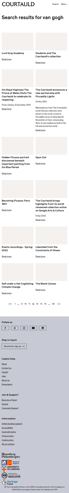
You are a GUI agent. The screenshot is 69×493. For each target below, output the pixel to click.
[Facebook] (5, 328)
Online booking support (12, 423)
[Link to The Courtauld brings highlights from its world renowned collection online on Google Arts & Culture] (51, 189)
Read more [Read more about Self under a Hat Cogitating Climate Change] (7, 293)
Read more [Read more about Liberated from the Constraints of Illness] (40, 256)
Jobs (4, 376)
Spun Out (41, 157)
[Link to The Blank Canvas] (51, 272)
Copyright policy (9, 432)
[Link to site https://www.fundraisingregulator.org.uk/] (12, 476)
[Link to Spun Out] (51, 146)
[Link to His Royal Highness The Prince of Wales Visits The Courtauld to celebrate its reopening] (17, 78)
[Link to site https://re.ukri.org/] (12, 462)
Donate (5, 404)
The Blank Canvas (46, 283)
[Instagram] (24, 328)
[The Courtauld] (18, 4)
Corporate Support (10, 408)
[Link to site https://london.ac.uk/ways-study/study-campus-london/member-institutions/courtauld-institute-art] (12, 469)
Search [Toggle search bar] (55, 4)
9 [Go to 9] (21, 304)
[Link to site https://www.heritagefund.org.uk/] (11, 482)
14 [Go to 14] (41, 304)
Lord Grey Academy (13, 53)
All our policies (8, 444)
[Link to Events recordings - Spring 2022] (17, 235)
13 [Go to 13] (37, 304)
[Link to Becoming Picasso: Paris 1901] (17, 189)
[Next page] (58, 304)
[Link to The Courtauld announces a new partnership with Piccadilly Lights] (51, 78)
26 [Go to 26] (53, 304)
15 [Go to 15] (45, 304)
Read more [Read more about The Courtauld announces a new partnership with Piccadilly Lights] (40, 130)
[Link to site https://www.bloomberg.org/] (12, 456)
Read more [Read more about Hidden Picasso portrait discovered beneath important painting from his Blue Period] (7, 173)
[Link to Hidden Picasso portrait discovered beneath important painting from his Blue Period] (17, 146)
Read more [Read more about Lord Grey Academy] (7, 59)
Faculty (5, 372)
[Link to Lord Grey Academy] (17, 41)
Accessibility (7, 428)
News (4, 364)
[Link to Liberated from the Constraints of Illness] (51, 235)
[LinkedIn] (42, 328)
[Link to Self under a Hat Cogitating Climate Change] (17, 272)
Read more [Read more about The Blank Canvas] (40, 290)
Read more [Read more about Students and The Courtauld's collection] (40, 62)
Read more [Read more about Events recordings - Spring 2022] (7, 256)
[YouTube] (33, 328)
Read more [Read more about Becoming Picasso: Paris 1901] (7, 210)
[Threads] (14, 328)
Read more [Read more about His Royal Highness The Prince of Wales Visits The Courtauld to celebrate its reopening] (7, 109)
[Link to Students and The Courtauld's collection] (51, 41)
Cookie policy (8, 440)
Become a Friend (9, 400)
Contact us (6, 368)
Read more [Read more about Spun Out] (40, 163)
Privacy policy (8, 436)
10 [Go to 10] (25, 304)
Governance (7, 384)
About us (6, 380)
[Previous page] (10, 304)
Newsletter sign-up (14, 346)
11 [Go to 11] (29, 304)
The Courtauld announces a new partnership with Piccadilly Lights (51, 93)
